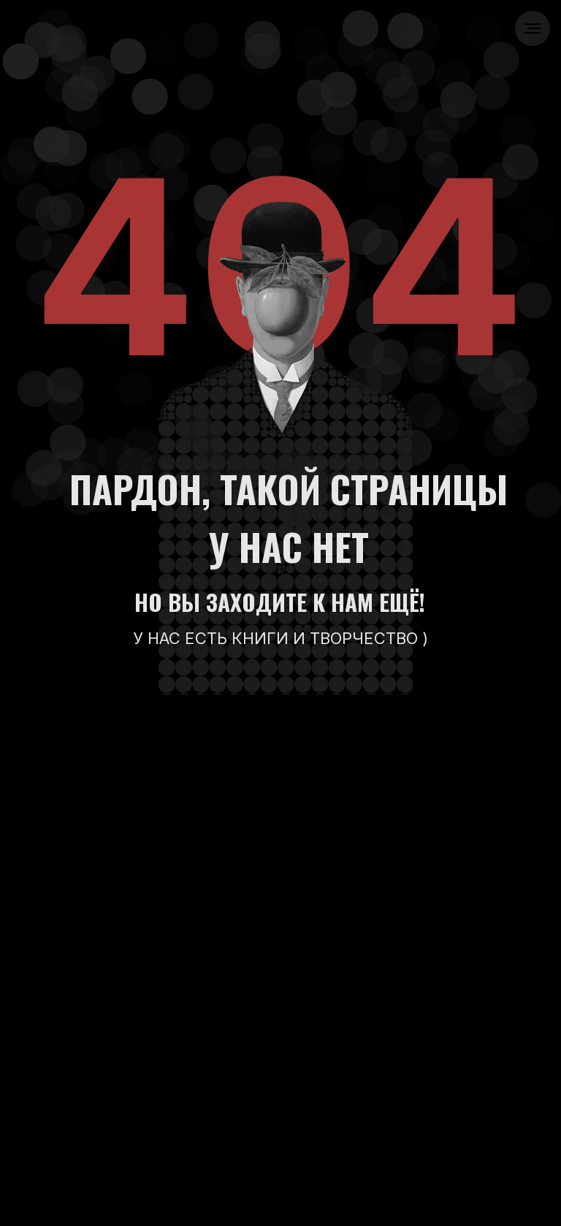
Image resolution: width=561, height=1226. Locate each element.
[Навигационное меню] (532, 28)
